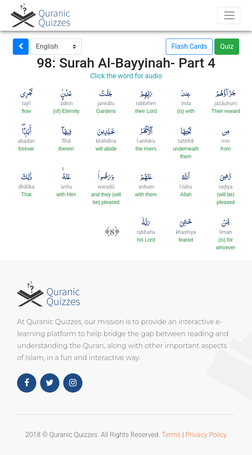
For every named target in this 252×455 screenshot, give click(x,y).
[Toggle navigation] (229, 15)
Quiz (227, 46)
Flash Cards (189, 46)
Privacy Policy (205, 435)
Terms (171, 435)
